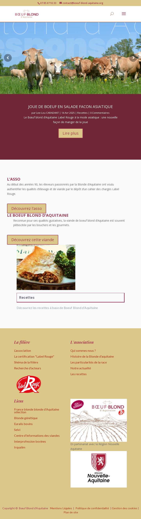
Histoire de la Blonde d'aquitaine (92, 356)
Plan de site (71, 512)
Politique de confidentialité (92, 508)
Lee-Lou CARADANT (47, 115)
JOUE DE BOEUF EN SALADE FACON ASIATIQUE (70, 109)
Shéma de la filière (26, 362)
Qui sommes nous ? (83, 350)
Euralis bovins (23, 424)
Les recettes (78, 374)
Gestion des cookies (124, 508)
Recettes (82, 115)
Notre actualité (80, 368)
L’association (22, 350)
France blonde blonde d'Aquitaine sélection (36, 410)
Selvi (17, 429)
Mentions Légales (61, 508)
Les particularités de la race (88, 362)
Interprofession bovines (30, 441)
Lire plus (71, 136)
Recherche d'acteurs (27, 368)
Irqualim (19, 447)
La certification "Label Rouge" (34, 356)
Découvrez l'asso (26, 208)
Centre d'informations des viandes (37, 435)
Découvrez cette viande (32, 239)
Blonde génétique (26, 418)
